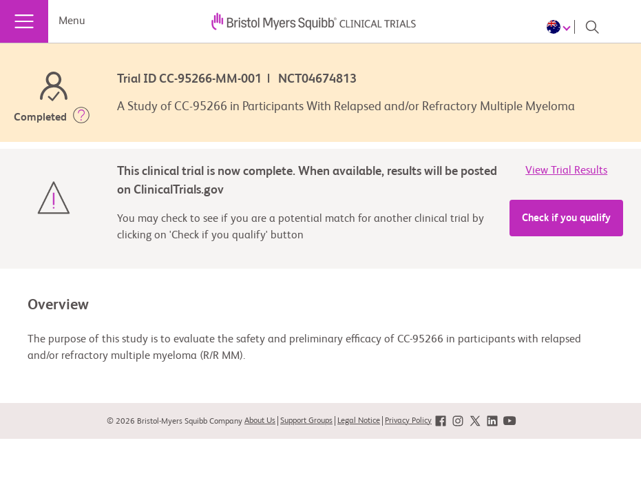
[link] (441, 421)
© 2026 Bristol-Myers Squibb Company (174, 421)
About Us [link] (259, 421)
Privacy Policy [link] (408, 421)
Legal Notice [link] (358, 421)
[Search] (592, 27)
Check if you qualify (566, 218)
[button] (81, 117)
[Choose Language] (561, 27)
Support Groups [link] (306, 421)
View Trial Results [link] (566, 170)
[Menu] (24, 21)
